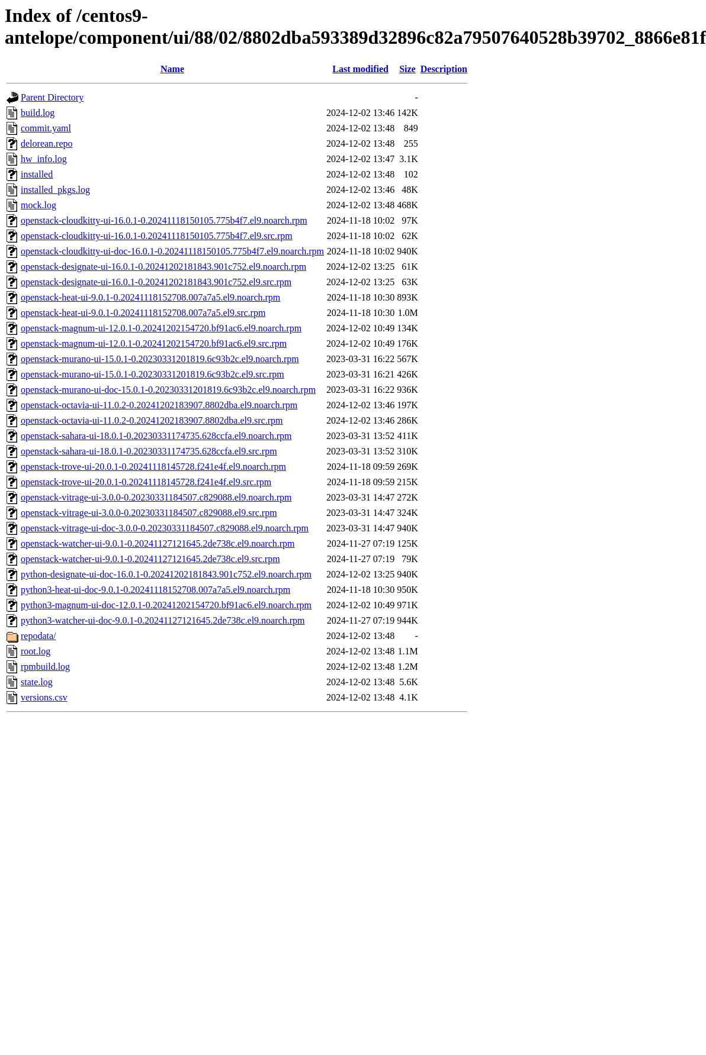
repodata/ (38, 636)
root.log (35, 651)
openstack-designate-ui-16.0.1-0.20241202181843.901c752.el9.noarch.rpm (163, 267)
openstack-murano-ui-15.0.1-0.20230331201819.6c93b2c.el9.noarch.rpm (160, 359)
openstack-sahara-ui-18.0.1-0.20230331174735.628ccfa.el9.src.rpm (149, 451)
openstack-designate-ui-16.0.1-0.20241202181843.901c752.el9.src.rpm (156, 282)
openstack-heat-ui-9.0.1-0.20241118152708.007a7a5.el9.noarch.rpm (150, 297)
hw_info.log (44, 159)
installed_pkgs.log (55, 190)
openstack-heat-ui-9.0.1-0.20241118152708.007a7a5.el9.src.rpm (143, 313)
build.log (37, 113)
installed (37, 174)
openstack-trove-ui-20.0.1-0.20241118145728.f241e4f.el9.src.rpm (146, 482)
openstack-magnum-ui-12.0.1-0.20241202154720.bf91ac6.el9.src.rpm (154, 343)
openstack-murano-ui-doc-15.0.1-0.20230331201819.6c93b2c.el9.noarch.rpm (168, 390)
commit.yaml (46, 128)
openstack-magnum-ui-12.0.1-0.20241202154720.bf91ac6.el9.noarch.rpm (161, 328)
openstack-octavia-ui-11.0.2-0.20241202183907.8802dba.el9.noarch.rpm (159, 405)
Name (172, 69)
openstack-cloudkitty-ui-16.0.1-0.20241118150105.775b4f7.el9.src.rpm (157, 236)
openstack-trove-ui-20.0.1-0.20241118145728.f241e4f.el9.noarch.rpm (153, 467)
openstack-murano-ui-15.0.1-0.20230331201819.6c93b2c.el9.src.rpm (152, 374)
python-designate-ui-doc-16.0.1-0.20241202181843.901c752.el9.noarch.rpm (166, 574)
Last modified (360, 69)
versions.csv (44, 697)
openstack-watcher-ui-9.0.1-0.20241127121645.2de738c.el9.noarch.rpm (158, 543)
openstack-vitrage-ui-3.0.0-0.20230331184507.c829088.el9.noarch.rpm (156, 497)
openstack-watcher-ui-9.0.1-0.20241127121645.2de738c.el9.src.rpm (150, 559)
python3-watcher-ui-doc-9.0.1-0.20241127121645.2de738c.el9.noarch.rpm (162, 620)
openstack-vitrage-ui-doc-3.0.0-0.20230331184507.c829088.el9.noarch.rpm (165, 528)
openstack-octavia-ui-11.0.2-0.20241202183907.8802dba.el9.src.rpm (152, 420)
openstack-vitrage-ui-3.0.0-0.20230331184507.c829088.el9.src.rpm (149, 513)
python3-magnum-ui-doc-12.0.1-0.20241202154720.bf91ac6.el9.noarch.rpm (166, 605)
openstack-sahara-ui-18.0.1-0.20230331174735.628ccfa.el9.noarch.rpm (156, 436)
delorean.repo (47, 143)
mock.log (38, 205)
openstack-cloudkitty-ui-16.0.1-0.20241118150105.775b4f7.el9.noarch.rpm (164, 220)
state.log (37, 682)
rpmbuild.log (45, 667)
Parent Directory (52, 97)
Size (407, 69)
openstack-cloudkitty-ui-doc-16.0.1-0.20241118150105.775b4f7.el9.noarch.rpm (172, 251)
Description (444, 69)
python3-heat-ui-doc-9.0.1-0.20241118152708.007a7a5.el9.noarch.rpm (155, 590)
